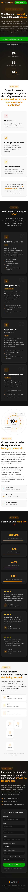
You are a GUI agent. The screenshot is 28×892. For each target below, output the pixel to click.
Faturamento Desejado (9, 850)
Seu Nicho (5, 836)
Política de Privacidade (18, 888)
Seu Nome (5, 816)
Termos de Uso (7, 888)
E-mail (4, 823)
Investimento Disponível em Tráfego (12, 856)
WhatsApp (5, 830)
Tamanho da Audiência (9, 843)
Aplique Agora (20, 2)
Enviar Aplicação (14, 864)
